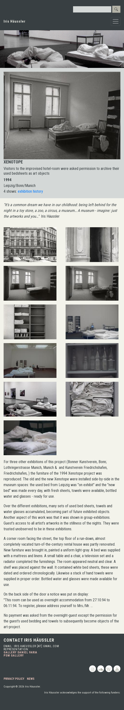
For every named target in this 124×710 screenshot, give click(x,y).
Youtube (117, 668)
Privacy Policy (14, 678)
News (30, 678)
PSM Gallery (14, 655)
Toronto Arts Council (24, 702)
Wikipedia (108, 668)
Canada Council (60, 702)
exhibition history (30, 191)
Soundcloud (100, 668)
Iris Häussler (14, 21)
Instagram (92, 668)
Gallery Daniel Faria (20, 652)
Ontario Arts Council (103, 702)
